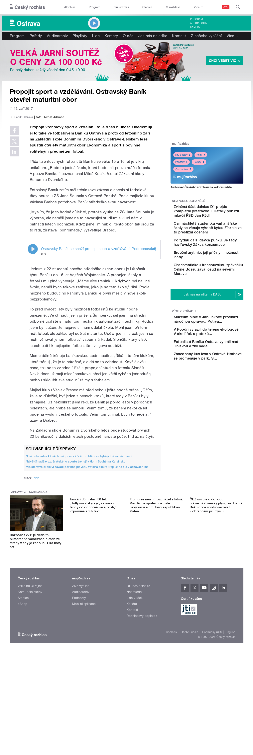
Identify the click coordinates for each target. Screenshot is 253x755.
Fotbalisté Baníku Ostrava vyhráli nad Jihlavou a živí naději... (218, 389)
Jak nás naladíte (152, 36)
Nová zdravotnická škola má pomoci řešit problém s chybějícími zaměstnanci (79, 541)
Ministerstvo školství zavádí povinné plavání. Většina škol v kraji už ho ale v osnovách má (87, 551)
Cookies (171, 716)
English (230, 716)
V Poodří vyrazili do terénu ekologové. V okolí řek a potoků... (219, 371)
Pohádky (181, 162)
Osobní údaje (189, 716)
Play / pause (33, 334)
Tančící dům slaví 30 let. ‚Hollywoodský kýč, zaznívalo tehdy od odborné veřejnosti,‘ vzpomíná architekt (93, 626)
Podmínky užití (212, 716)
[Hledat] (238, 7)
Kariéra (132, 689)
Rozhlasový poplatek (142, 701)
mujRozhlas (121, 7)
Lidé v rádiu (135, 683)
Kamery (195, 27)
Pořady (36, 36)
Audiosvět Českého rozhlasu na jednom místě (201, 187)
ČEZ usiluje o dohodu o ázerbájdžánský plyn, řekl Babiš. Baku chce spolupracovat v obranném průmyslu (216, 626)
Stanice (147, 7)
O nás (128, 36)
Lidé (96, 36)
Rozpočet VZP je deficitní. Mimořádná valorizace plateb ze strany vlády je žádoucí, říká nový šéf (36, 626)
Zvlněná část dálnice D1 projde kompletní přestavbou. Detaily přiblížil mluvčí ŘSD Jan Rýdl (219, 213)
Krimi (200, 154)
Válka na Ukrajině (30, 671)
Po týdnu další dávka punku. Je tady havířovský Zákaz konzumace (218, 257)
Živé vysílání (183, 169)
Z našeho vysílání (206, 36)
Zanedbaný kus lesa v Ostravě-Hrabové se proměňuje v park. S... (215, 407)
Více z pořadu (184, 340)
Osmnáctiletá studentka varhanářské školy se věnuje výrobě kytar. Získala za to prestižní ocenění (216, 236)
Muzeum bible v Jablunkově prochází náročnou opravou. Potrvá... (215, 352)
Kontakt (179, 36)
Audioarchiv (198, 23)
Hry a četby (182, 154)
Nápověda (134, 677)
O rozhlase (173, 7)
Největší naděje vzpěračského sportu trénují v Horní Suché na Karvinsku (76, 546)
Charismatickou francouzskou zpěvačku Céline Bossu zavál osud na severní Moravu (217, 296)
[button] (153, 334)
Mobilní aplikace (84, 689)
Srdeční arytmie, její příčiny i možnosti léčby (219, 273)
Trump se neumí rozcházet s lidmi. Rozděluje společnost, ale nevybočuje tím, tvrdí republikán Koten (156, 626)
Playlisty (79, 36)
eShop (22, 689)
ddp (36, 563)
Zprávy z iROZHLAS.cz (29, 576)
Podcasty (79, 683)
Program (94, 7)
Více (232, 36)
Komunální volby (30, 677)
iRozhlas (69, 7)
